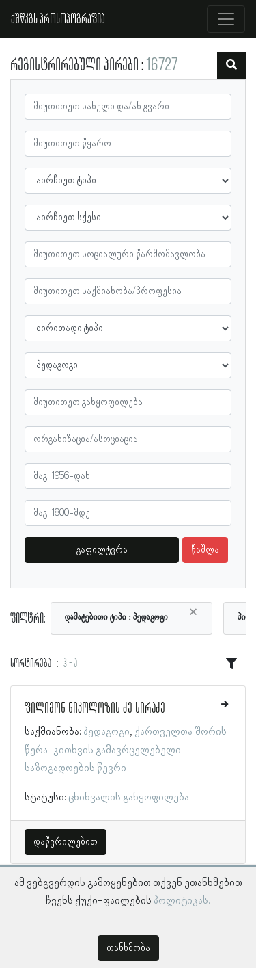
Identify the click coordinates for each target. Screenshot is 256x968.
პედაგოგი (106, 732)
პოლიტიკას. (182, 901)
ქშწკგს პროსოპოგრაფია (58, 19)
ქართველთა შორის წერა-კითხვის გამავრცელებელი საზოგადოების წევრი (126, 750)
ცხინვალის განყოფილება (128, 798)
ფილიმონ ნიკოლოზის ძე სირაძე (95, 709)
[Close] (193, 612)
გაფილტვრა (102, 550)
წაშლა (205, 550)
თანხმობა (128, 948)
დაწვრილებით (65, 842)
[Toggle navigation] (226, 19)
